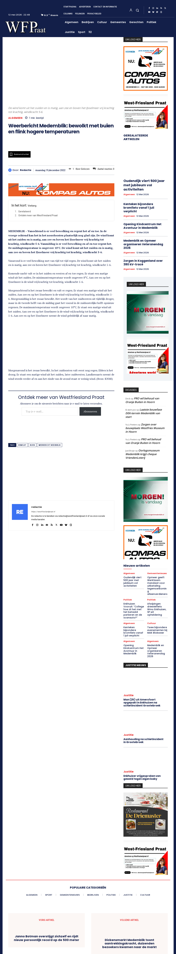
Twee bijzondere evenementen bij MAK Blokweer (156, 603)
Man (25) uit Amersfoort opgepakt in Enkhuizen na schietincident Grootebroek (141, 670)
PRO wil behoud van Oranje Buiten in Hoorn (142, 384)
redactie (25, 170)
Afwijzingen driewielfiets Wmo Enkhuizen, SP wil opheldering (156, 586)
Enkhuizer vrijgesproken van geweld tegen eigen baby (141, 744)
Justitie (128, 663)
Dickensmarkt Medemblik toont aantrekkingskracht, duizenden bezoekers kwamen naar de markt (129, 910)
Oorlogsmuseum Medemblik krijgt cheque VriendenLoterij (142, 437)
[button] (137, 10)
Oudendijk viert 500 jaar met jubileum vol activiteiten (144, 182)
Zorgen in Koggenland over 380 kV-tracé (144, 246)
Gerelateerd (24, 211)
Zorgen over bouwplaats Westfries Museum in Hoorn (144, 411)
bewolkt (22, 445)
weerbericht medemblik (50, 445)
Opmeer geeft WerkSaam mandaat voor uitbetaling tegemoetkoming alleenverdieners (156, 567)
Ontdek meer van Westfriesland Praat (38, 215)
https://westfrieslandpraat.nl (43, 512)
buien (32, 445)
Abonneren (90, 411)
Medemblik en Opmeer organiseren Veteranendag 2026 (145, 231)
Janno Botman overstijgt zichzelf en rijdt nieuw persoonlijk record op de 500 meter (46, 904)
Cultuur (151, 597)
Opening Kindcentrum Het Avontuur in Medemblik (140, 215)
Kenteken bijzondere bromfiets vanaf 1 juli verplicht (144, 199)
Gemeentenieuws (157, 557)
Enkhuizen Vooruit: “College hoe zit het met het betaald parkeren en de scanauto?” (133, 587)
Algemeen (15, 118)
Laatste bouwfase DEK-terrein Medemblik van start (143, 397)
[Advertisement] (61, 345)
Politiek (127, 578)
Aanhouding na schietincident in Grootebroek (142, 708)
